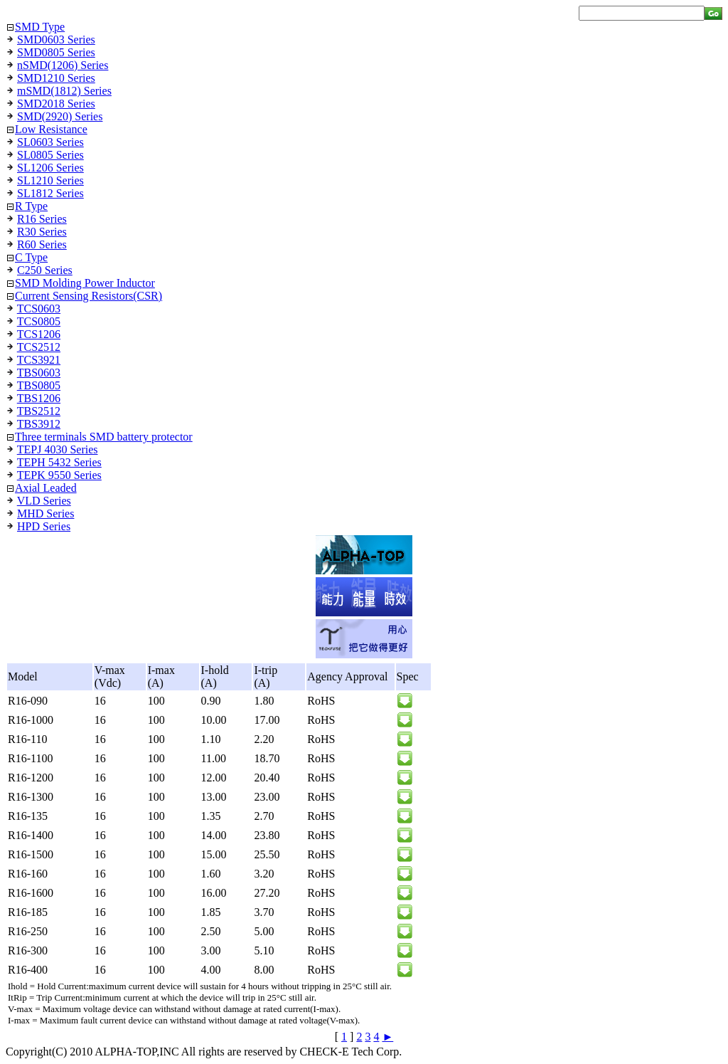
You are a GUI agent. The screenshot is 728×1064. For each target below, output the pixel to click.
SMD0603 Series (56, 39)
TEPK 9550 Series (59, 475)
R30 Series (42, 232)
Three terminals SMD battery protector (104, 437)
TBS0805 (38, 385)
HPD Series (43, 526)
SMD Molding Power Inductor (85, 283)
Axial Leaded (46, 488)
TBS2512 (38, 411)
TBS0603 (38, 373)
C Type (31, 257)
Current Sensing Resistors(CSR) (88, 296)
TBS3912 (38, 424)
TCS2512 (38, 347)
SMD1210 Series (56, 78)
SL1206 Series (50, 168)
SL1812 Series (50, 193)
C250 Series (45, 270)
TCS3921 (38, 360)
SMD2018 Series (56, 104)
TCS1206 (38, 334)
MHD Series (45, 513)
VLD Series (44, 501)
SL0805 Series (50, 155)
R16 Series (42, 219)
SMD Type (40, 27)
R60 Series (42, 244)
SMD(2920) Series (59, 116)
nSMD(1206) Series (62, 65)
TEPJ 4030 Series (57, 449)
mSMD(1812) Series (64, 91)
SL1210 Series (50, 180)
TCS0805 (38, 321)
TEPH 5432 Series (59, 462)
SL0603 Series (50, 142)
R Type (31, 206)
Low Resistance (51, 129)
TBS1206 (38, 398)
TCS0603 (38, 308)
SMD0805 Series (56, 52)
